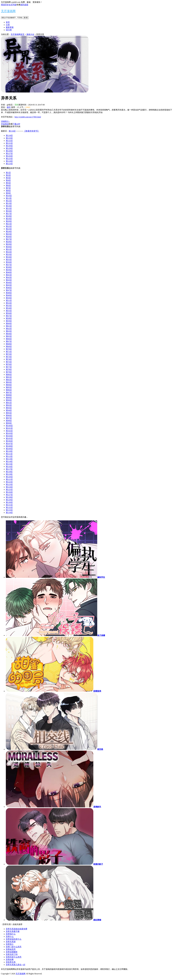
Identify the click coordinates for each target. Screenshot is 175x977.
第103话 (9, 433)
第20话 (9, 221)
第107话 (9, 443)
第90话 (9, 400)
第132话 (9, 141)
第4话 (8, 180)
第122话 (9, 482)
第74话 (9, 359)
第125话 (9, 158)
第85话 (9, 387)
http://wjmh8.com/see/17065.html (28, 117)
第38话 (9, 267)
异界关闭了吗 (12, 954)
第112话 (9, 456)
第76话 (9, 364)
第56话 (9, 313)
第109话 (9, 449)
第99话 (9, 423)
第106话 (9, 441)
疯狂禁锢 (97, 920)
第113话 (9, 459)
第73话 (9, 357)
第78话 (9, 369)
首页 (8, 22)
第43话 (9, 280)
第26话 (9, 236)
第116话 (9, 466)
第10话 (9, 196)
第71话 (9, 351)
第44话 (9, 282)
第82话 (9, 380)
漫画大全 (30, 34)
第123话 (9, 164)
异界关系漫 (11, 942)
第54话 (9, 308)
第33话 (9, 254)
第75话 (9, 362)
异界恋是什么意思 (13, 957)
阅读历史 (5, 5)
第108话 (9, 446)
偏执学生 (101, 577)
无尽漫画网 (8, 11)
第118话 (9, 472)
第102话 (9, 431)
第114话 (9, 461)
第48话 (9, 293)
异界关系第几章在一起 (15, 965)
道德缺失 (97, 807)
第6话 (8, 185)
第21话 (9, 224)
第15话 (9, 208)
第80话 (9, 374)
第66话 (9, 339)
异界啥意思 (11, 949)
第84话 (9, 385)
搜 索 (26, 17)
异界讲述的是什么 (13, 939)
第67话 (9, 341)
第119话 (9, 474)
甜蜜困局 (97, 691)
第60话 (9, 323)
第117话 (9, 469)
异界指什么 (11, 934)
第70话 (9, 349)
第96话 (9, 415)
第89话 (9, 397)
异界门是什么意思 (13, 947)
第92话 (9, 405)
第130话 (9, 146)
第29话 (9, 244)
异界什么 (10, 937)
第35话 (9, 259)
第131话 (9, 143)
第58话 (9, 318)
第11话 (9, 198)
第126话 (9, 156)
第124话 (9, 161)
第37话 (9, 265)
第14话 (9, 206)
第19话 (9, 219)
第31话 (9, 249)
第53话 (9, 305)
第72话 (9, 354)
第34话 (9, 257)
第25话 (9, 234)
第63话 (9, 331)
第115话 (9, 464)
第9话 (8, 193)
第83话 (9, 382)
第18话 (9, 216)
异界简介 (10, 944)
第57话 (9, 316)
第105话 (9, 438)
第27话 (9, 239)
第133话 (9, 138)
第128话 (9, 151)
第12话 (9, 201)
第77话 (9, 367)
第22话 (9, 226)
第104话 (9, 436)
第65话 (9, 336)
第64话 (9, 334)
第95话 (9, 413)
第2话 (8, 175)
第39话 (9, 270)
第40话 (9, 272)
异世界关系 (11, 962)
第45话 (9, 285)
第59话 (9, 321)
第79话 (9, 372)
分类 (8, 25)
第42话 (9, 277)
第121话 (9, 479)
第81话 (9, 377)
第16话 (9, 211)
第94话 (9, 410)
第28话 (9, 242)
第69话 (9, 346)
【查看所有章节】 (31, 131)
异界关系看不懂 (12, 931)
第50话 (9, 298)
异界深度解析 (12, 952)
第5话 (8, 183)
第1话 (8, 173)
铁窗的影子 (98, 864)
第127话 (9, 153)
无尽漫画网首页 (17, 34)
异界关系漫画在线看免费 (16, 929)
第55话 (9, 311)
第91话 (9, 403)
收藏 (18, 5)
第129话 (9, 148)
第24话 (9, 231)
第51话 (9, 300)
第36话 (9, 262)
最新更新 (10, 27)
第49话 (9, 295)
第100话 (9, 426)
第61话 (9, 326)
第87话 (9, 392)
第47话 (9, 290)
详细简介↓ (5, 121)
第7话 (8, 188)
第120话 (9, 477)
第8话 (8, 190)
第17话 (9, 213)
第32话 (9, 252)
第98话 (9, 420)
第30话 (9, 247)
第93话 (9, 408)
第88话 (9, 395)
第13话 (9, 203)
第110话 (9, 451)
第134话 (12, 131)
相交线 (100, 749)
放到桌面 (24, 5)
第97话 (9, 418)
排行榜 (9, 30)
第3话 (8, 178)
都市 (9, 107)
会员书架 (13, 5)
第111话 (9, 454)
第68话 (9, 344)
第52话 (9, 303)
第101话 (9, 428)
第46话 (9, 288)
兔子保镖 (101, 635)
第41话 (9, 275)
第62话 (9, 328)
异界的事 (10, 960)
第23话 (9, 229)
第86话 (9, 390)
